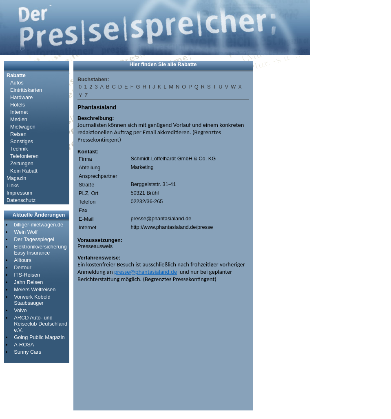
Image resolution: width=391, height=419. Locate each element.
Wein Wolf (26, 232)
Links (13, 185)
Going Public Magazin (39, 337)
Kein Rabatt (24, 171)
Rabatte (16, 75)
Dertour (22, 267)
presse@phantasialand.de (160, 218)
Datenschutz (21, 200)
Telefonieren (24, 156)
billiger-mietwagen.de (38, 225)
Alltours (22, 260)
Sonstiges (21, 141)
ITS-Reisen (27, 275)
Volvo (20, 310)
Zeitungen (21, 163)
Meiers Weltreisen (34, 289)
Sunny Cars (27, 352)
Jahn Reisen (28, 282)
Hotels (17, 105)
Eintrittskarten (26, 90)
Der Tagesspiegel (34, 239)
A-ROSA (24, 344)
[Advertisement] (281, 183)
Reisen (18, 134)
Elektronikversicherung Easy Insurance (40, 250)
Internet (19, 112)
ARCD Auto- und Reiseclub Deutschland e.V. (40, 324)
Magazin (16, 178)
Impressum (19, 193)
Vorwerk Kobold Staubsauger (32, 300)
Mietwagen (22, 127)
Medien (18, 119)
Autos (17, 83)
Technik (19, 149)
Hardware (21, 97)
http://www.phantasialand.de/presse (171, 227)
